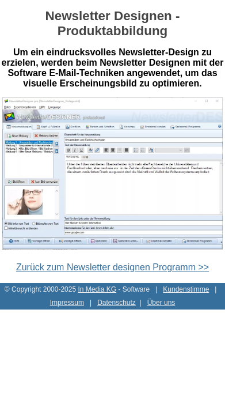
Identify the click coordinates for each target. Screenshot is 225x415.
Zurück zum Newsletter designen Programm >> (112, 267)
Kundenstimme (186, 289)
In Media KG (97, 289)
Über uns (161, 303)
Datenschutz (116, 303)
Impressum (67, 303)
